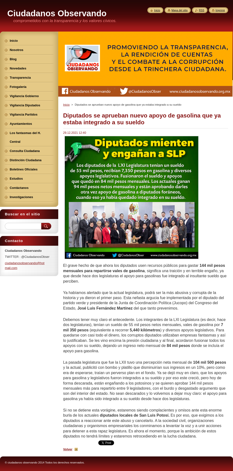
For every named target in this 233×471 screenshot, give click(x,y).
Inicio (66, 104)
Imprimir (220, 10)
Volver (67, 449)
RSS (201, 10)
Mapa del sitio (179, 10)
